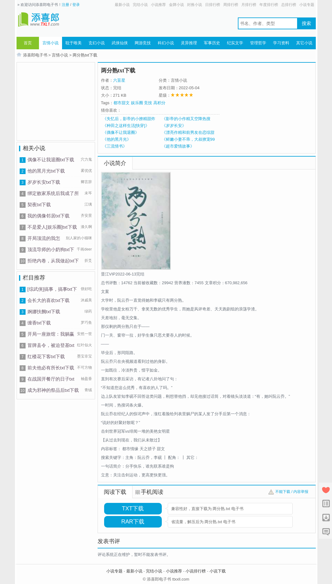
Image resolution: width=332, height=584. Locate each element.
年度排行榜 (268, 4)
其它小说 (304, 43)
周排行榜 (230, 4)
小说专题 (306, 4)
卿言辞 (86, 182)
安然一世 (84, 334)
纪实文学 (235, 43)
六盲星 (119, 80)
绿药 (88, 311)
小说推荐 (158, 4)
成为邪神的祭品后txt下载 (53, 390)
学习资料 (281, 43)
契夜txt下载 (39, 204)
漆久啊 (86, 227)
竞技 (148, 102)
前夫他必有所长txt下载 (51, 367)
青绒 (88, 390)
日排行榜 (212, 4)
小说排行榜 (195, 571)
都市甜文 (121, 102)
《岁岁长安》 (174, 125)
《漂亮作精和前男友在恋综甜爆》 (188, 132)
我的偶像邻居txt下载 (48, 215)
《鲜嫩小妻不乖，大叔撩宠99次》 (188, 139)
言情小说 (50, 43)
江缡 (88, 204)
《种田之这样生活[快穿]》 (126, 125)
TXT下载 (133, 508)
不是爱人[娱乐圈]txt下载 (52, 227)
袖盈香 (86, 379)
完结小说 (140, 4)
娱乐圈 (137, 102)
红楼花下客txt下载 (46, 356)
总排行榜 (288, 4)
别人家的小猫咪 (79, 238)
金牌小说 (176, 4)
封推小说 (194, 4)
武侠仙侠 (120, 43)
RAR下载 (132, 521)
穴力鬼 (86, 159)
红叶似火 (84, 345)
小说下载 (217, 571)
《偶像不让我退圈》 (121, 132)
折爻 (88, 260)
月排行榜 (248, 4)
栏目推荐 (34, 278)
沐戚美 (86, 300)
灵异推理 (189, 43)
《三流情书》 (115, 146)
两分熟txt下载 (85, 55)
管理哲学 (258, 43)
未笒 (88, 193)
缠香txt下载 (39, 322)
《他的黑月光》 (117, 139)
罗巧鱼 (86, 322)
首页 (28, 43)
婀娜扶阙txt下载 (43, 311)
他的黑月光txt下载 (46, 170)
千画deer (84, 249)
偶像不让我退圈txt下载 (51, 159)
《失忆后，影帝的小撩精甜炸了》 (129, 118)
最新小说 (122, 4)
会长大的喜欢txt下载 (48, 300)
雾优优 (86, 170)
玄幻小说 (97, 43)
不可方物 (84, 367)
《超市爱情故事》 (178, 146)
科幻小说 (166, 43)
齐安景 (86, 215)
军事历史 (212, 43)
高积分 (159, 102)
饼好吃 (86, 289)
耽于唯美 (73, 43)
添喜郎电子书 (35, 55)
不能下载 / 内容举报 (291, 491)
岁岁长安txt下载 (43, 182)
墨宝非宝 (84, 356)
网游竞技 (143, 43)
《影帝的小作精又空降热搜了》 (186, 118)
